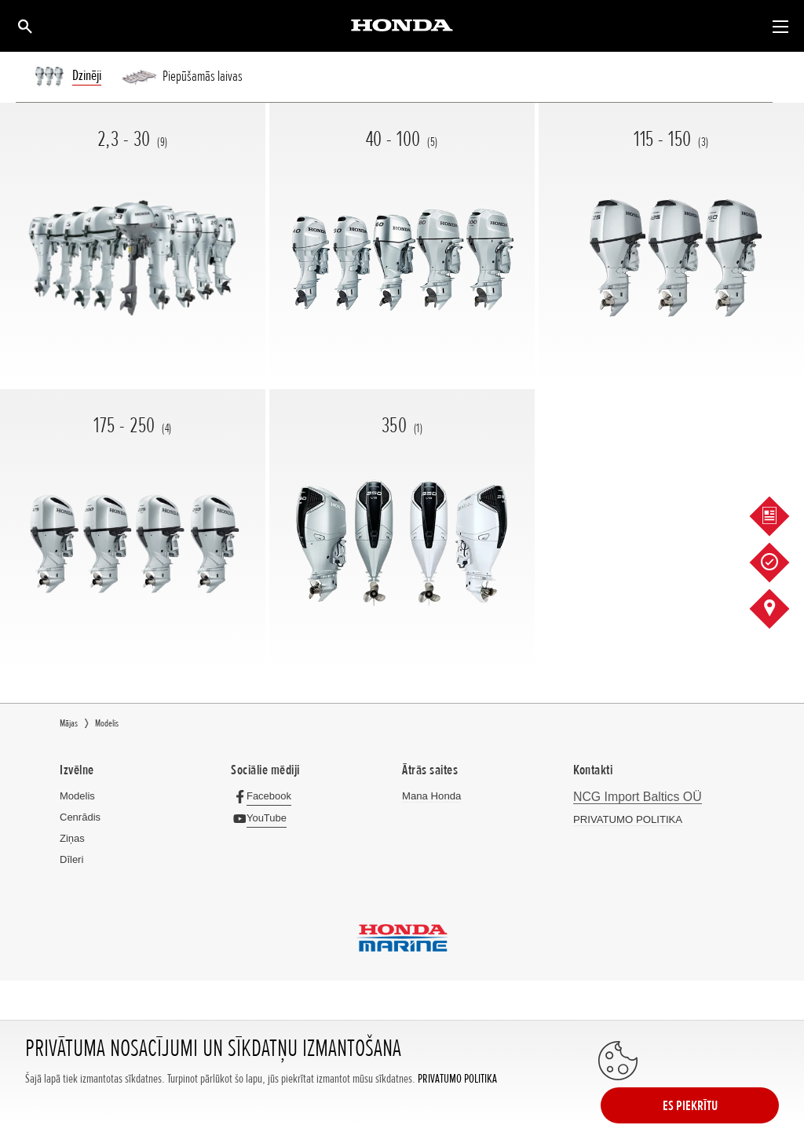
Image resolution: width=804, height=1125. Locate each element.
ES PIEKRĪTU (716, 1083)
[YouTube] (262, 818)
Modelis (77, 796)
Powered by (402, 1034)
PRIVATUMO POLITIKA (457, 1099)
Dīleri (71, 859)
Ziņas (72, 838)
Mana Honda (431, 796)
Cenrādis (80, 817)
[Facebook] (265, 796)
